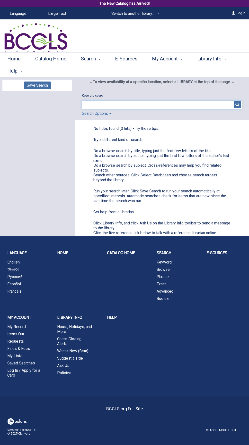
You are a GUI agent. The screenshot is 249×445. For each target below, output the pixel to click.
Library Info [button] (69, 317)
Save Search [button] (37, 85)
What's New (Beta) (72, 351)
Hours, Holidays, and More (74, 329)
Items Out (15, 334)
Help (112, 317)
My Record (16, 326)
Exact (161, 284)
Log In (241, 13)
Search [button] (90, 70)
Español (14, 284)
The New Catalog (113, 3)
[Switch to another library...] (134, 13)
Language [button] (17, 253)
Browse (163, 269)
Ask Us (63, 365)
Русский (14, 276)
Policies (64, 373)
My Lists (14, 356)
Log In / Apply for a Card (23, 373)
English (13, 262)
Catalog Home (50, 70)
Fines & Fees (18, 348)
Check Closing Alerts (69, 341)
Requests (15, 341)
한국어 (13, 269)
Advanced (165, 291)
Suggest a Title (70, 358)
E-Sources (126, 70)
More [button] (206, 71)
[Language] (18, 13)
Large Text (57, 13)
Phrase (163, 276)
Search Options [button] (96, 113)
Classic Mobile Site (221, 430)
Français (14, 291)
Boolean (163, 298)
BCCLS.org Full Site (124, 408)
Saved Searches (21, 363)
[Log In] (233, 13)
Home (14, 70)
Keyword (164, 262)
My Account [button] (167, 70)
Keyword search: (94, 95)
